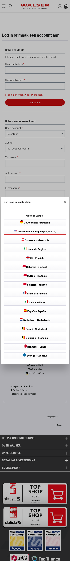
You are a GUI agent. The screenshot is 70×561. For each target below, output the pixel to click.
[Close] (64, 201)
